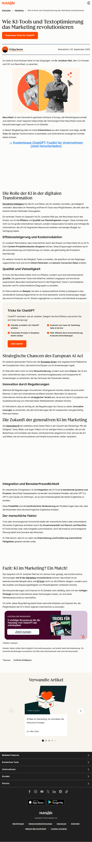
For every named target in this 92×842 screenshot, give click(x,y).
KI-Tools (41, 581)
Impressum (61, 824)
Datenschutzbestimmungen (40, 824)
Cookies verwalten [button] (59, 829)
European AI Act (49, 362)
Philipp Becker (16, 49)
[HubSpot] (46, 813)
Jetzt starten (17, 344)
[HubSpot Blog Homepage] (8, 3)
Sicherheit (75, 824)
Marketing (19, 10)
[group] (46, 711)
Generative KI (12, 426)
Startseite (6, 10)
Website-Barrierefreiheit (35, 829)
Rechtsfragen (18, 824)
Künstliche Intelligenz (13, 204)
